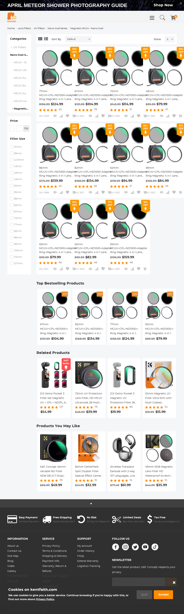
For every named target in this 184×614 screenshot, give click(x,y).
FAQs (80, 556)
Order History (86, 551)
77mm (18, 225)
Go (26, 128)
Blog (10, 561)
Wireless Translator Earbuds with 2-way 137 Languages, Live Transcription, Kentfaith (122, 472)
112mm (18, 257)
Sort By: (57, 39)
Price (14, 120)
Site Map (12, 556)
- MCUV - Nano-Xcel (20, 62)
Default (71, 39)
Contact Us (14, 551)
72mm (18, 218)
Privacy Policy (51, 546)
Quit (144, 594)
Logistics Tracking (88, 566)
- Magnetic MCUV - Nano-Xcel (20, 109)
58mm (18, 199)
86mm (18, 237)
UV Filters (39, 28)
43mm (18, 166)
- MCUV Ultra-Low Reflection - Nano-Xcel (20, 70)
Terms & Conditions (54, 551)
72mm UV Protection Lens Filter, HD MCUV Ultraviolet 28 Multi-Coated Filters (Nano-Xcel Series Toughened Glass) (88, 398)
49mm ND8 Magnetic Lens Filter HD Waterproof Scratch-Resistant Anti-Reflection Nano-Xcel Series (159, 472)
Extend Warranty (87, 561)
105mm (18, 250)
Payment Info (50, 561)
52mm (18, 186)
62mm (18, 205)
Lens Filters (24, 28)
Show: (157, 39)
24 (168, 39)
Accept (163, 594)
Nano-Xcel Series (57, 28)
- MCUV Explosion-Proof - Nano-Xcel (20, 86)
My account (84, 546)
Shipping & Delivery (54, 556)
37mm (18, 147)
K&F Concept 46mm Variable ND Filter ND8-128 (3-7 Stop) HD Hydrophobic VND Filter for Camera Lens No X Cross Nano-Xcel (54, 472)
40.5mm (19, 160)
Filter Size (17, 138)
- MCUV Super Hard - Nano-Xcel (20, 78)
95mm (18, 244)
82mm (18, 231)
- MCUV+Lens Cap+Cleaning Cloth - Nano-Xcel (20, 101)
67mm (18, 212)
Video (11, 566)
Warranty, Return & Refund (54, 568)
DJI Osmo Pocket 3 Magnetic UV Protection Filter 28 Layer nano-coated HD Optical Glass (122, 398)
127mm (18, 263)
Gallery (11, 571)
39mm (18, 153)
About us (13, 546)
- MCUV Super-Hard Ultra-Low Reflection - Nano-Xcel (20, 93)
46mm (18, 173)
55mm (18, 192)
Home (11, 28)
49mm (18, 179)
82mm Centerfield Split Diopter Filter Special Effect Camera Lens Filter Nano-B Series (89, 472)
